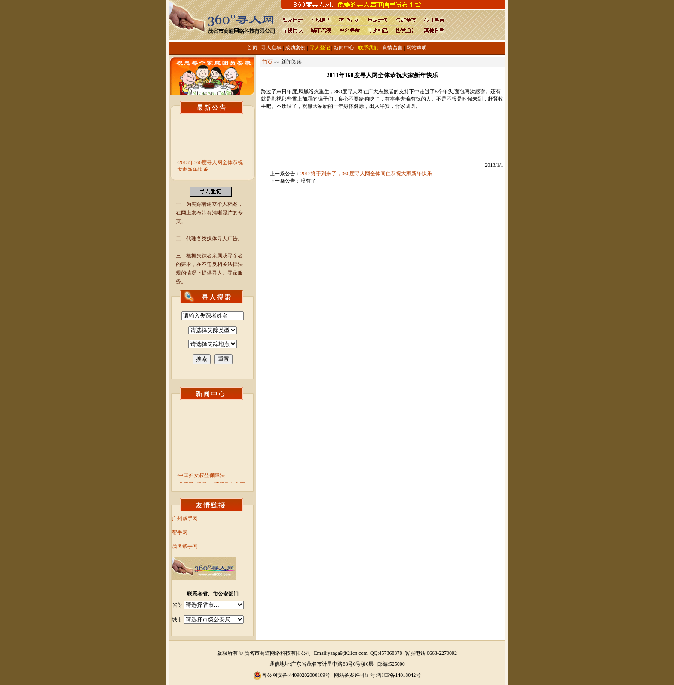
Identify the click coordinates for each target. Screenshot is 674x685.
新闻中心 (344, 48)
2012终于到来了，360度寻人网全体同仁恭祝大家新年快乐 (366, 174)
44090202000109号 (309, 675)
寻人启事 (271, 48)
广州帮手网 (185, 519)
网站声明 (416, 48)
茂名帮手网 (185, 546)
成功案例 (295, 48)
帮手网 (179, 532)
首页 (252, 48)
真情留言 (392, 48)
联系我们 (368, 48)
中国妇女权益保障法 (201, 477)
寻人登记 (319, 48)
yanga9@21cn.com (348, 653)
